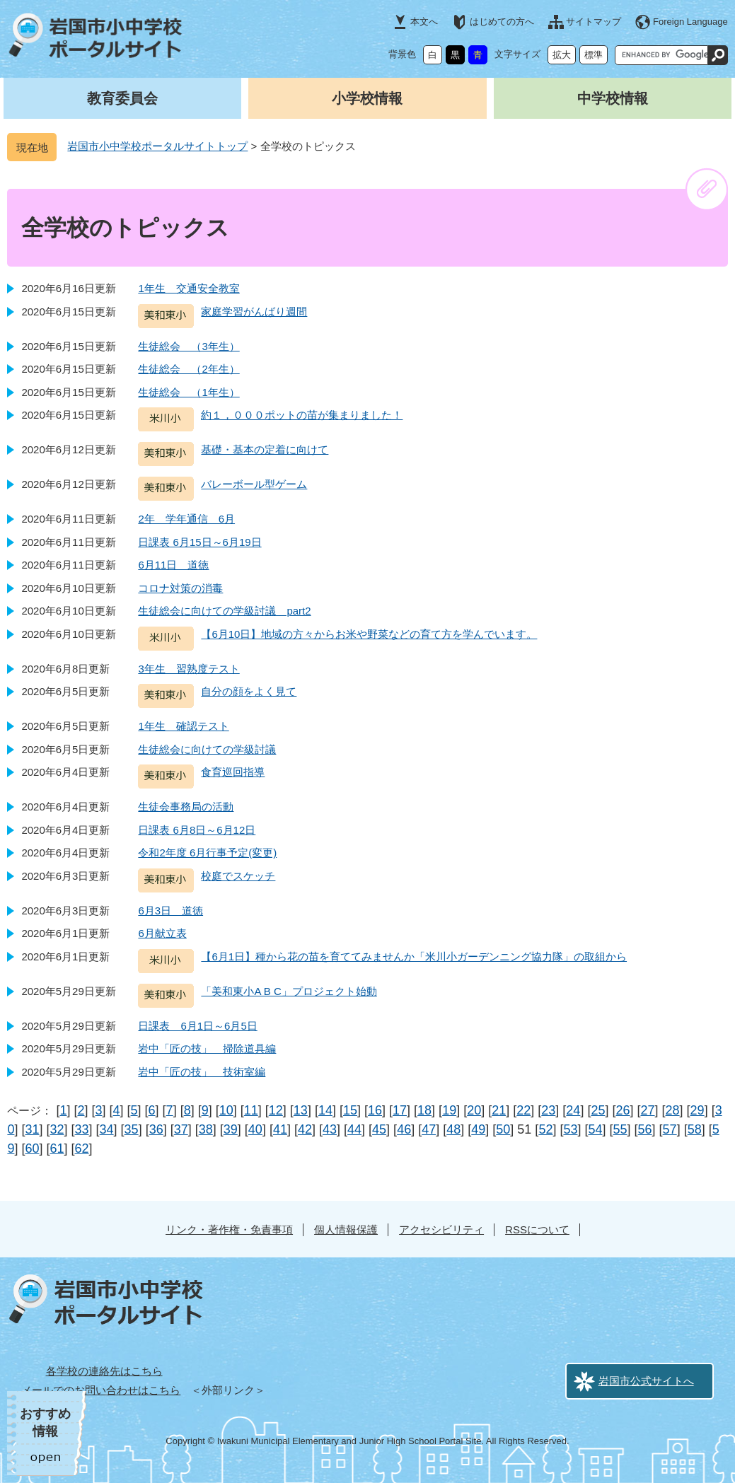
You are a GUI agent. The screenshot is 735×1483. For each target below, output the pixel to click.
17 (400, 1110)
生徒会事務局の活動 (185, 807)
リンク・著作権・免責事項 (229, 1229)
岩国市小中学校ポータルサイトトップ (157, 146)
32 (57, 1129)
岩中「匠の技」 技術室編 (201, 1072)
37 (181, 1129)
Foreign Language (690, 21)
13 (301, 1110)
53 (570, 1129)
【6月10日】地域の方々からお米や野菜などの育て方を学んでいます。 (369, 634)
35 (132, 1129)
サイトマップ (593, 21)
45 (379, 1129)
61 (57, 1148)
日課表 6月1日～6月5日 (197, 1026)
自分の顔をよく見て (248, 691)
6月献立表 (162, 933)
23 (548, 1110)
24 (573, 1110)
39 (231, 1129)
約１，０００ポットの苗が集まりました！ (302, 415)
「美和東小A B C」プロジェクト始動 (288, 991)
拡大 (561, 55)
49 (478, 1129)
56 (645, 1129)
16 (375, 1110)
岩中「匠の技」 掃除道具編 (207, 1048)
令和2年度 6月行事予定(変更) (207, 853)
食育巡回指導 (233, 772)
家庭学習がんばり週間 (254, 312)
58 (695, 1129)
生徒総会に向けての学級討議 (207, 749)
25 (598, 1110)
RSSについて (537, 1229)
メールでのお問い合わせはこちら (100, 1390)
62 (82, 1148)
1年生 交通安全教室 (188, 288)
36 (156, 1129)
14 (325, 1110)
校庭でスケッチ (238, 876)
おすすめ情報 (45, 1422)
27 (648, 1110)
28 (673, 1110)
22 (523, 1110)
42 (305, 1129)
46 (404, 1129)
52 (545, 1129)
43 (330, 1129)
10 (226, 1110)
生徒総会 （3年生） (188, 346)
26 (622, 1110)
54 (595, 1129)
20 (474, 1110)
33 (82, 1129)
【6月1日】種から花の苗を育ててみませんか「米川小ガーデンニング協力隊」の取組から (414, 956)
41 (280, 1129)
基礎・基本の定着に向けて (264, 449)
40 (255, 1129)
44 (354, 1129)
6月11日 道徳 (173, 565)
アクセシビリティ (441, 1229)
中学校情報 (612, 98)
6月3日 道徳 (170, 911)
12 (276, 1110)
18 (424, 1110)
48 (453, 1129)
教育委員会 (122, 98)
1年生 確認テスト (183, 726)
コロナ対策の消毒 (180, 588)
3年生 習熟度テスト (188, 669)
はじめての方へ (502, 21)
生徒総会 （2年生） (188, 369)
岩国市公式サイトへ (646, 1381)
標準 (593, 55)
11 (251, 1110)
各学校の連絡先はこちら (104, 1371)
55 (620, 1129)
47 (429, 1129)
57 (670, 1129)
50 (503, 1129)
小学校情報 (367, 98)
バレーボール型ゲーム (254, 484)
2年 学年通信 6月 (186, 519)
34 (107, 1129)
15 (350, 1110)
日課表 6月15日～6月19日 (199, 542)
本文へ (424, 21)
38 (206, 1129)
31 (32, 1129)
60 (32, 1148)
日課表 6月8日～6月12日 (196, 830)
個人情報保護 (346, 1229)
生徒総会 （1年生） (188, 392)
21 (499, 1110)
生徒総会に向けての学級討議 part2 (224, 611)
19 (449, 1110)
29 (697, 1110)
